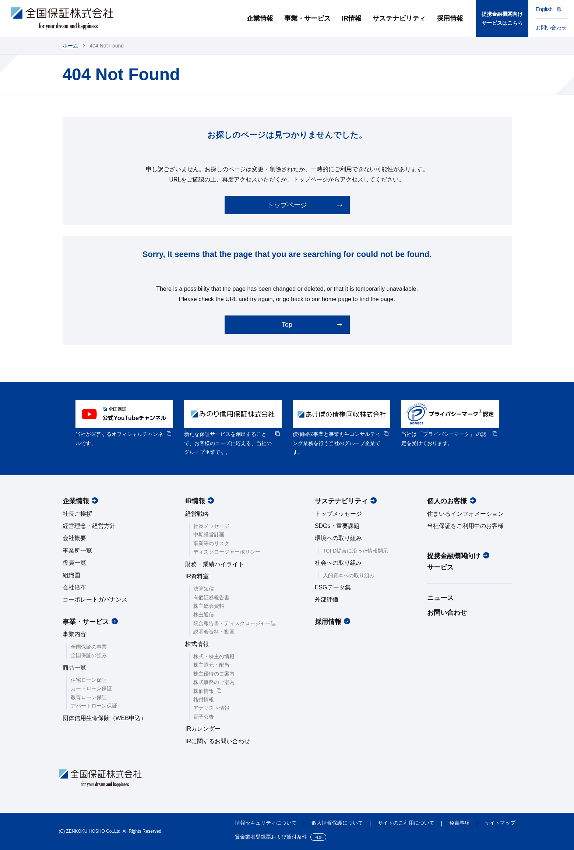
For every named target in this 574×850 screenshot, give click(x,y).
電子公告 (203, 717)
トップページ (287, 205)
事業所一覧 (77, 550)
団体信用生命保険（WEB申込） (105, 718)
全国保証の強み (89, 655)
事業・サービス (86, 621)
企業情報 (76, 501)
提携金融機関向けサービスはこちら (502, 18)
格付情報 (203, 699)
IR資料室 (197, 576)
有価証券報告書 (211, 597)
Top (287, 324)
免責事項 (459, 823)
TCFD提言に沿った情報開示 (355, 551)
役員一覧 (74, 563)
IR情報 (195, 501)
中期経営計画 (208, 534)
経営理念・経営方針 (89, 526)
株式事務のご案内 (214, 682)
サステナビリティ (341, 501)
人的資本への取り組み (348, 575)
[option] (124, 424)
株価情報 (203, 691)
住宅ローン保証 (89, 680)
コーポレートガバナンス (95, 599)
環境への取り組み (338, 538)
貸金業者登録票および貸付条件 (271, 837)
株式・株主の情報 (214, 656)
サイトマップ (500, 823)
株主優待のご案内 (214, 674)
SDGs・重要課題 (337, 526)
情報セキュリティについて (266, 823)
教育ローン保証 (89, 697)
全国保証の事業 (89, 647)
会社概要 (74, 538)
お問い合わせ (447, 612)
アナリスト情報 (211, 708)
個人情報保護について (337, 823)
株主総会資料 (208, 606)
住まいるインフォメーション (465, 514)
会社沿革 (74, 587)
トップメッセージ (338, 514)
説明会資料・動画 (214, 632)
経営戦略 (197, 514)
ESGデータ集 (333, 587)
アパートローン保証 (94, 706)
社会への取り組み (338, 563)
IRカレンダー (203, 729)
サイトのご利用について (406, 823)
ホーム (70, 46)
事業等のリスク (211, 543)
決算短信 (203, 589)
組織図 (71, 575)
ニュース (440, 598)
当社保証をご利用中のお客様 (465, 526)
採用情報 (328, 621)
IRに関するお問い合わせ (217, 741)
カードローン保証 (91, 688)
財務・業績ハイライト (214, 564)
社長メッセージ (211, 526)
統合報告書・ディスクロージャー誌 (234, 623)
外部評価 (326, 599)
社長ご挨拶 (77, 514)
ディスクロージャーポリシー (226, 552)
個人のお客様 (447, 501)
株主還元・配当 (211, 665)
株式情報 (197, 644)
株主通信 (203, 614)
